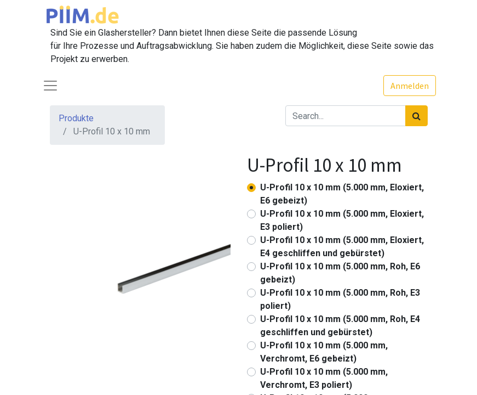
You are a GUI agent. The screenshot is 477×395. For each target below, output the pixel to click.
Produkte (76, 118)
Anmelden (409, 85)
